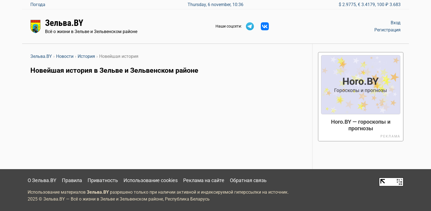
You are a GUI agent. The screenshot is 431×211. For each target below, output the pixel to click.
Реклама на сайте (203, 180)
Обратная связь (248, 180)
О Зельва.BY (42, 180)
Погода (37, 4)
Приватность (103, 180)
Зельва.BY (64, 23)
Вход (396, 22)
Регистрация (387, 30)
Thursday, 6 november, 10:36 (215, 4)
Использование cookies (150, 180)
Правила (72, 180)
